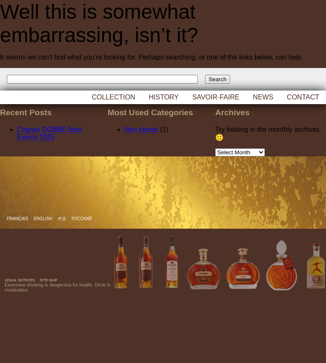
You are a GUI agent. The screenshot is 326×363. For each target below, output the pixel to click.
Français (18, 218)
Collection (113, 97)
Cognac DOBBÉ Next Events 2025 (49, 133)
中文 (62, 218)
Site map (48, 280)
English (43, 218)
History (164, 97)
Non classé (141, 129)
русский (82, 218)
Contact (303, 97)
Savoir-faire (215, 97)
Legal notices (20, 280)
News (263, 97)
